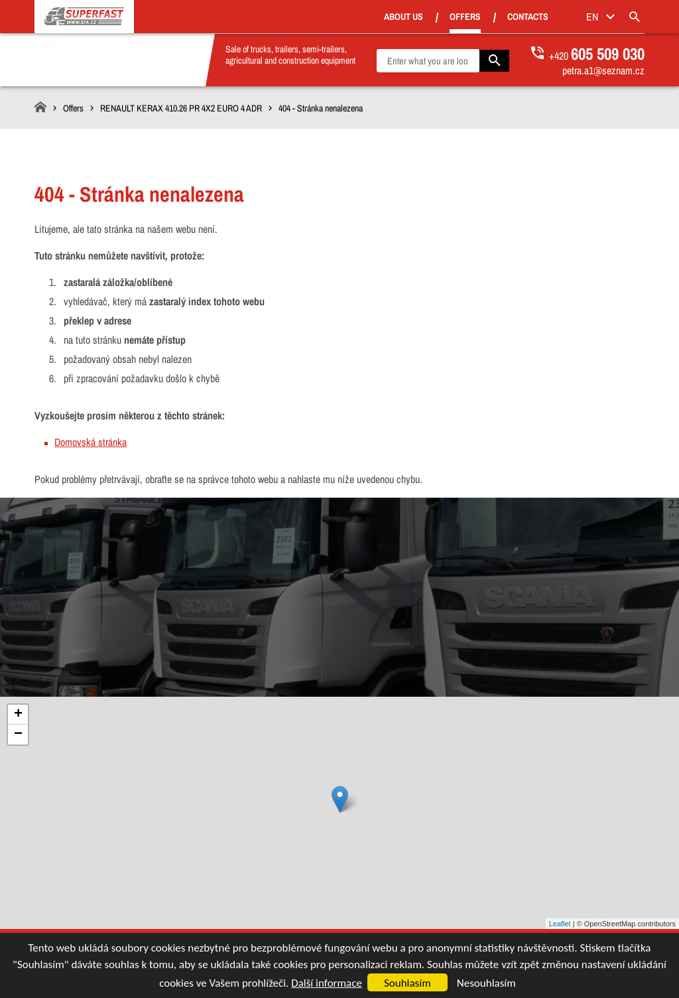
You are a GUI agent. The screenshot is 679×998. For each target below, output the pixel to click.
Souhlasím (407, 983)
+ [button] (18, 715)
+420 (597, 55)
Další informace (326, 983)
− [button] (18, 735)
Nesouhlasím (486, 983)
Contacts (545, 17)
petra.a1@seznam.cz (603, 70)
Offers (483, 17)
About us (421, 17)
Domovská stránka (90, 442)
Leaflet (560, 924)
